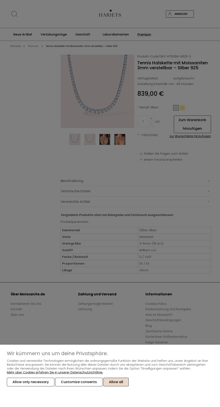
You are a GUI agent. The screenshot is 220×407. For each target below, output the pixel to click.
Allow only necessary (30, 381)
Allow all (116, 381)
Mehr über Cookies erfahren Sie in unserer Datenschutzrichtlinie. (55, 372)
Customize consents (79, 381)
